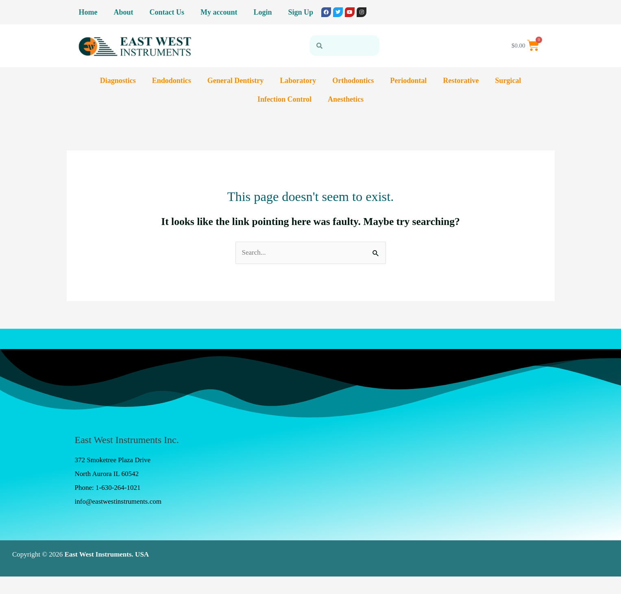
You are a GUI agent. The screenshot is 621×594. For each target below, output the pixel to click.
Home (88, 12)
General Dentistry (235, 80)
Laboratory (298, 80)
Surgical (508, 80)
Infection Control (284, 99)
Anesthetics (346, 99)
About (123, 12)
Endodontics (171, 80)
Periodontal (408, 80)
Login (262, 12)
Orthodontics (353, 80)
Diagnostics (118, 80)
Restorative (461, 80)
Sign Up (301, 12)
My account (218, 12)
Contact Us (167, 12)
